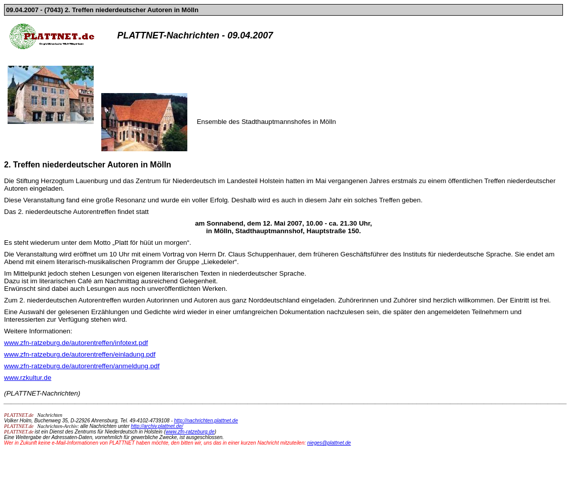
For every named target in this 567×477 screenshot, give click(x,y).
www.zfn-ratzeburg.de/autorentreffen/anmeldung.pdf (81, 366)
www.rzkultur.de (27, 377)
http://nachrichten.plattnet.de (206, 420)
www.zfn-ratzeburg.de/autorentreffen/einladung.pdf (79, 354)
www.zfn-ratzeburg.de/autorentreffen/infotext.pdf (76, 342)
